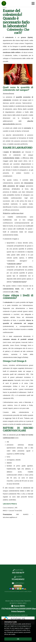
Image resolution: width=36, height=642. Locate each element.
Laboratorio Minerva (10, 504)
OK (18, 639)
